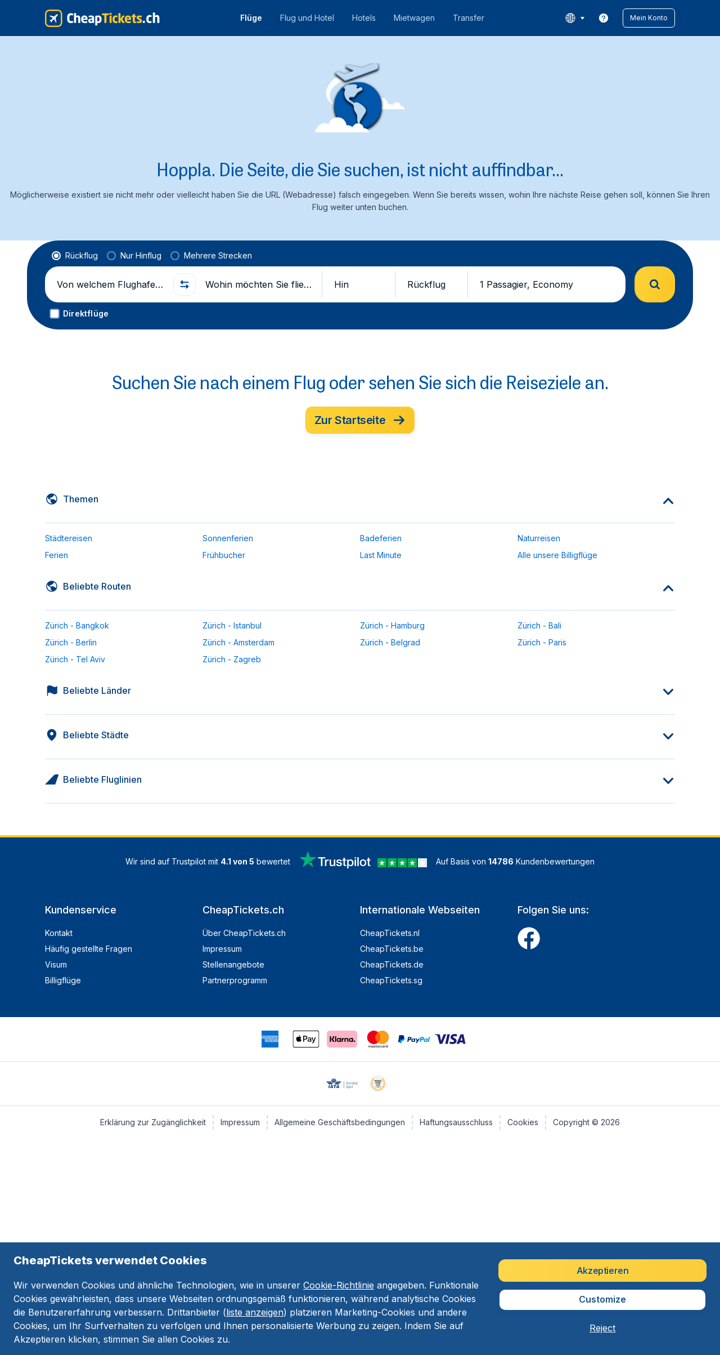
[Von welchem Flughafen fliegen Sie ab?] (110, 284)
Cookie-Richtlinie (338, 1285)
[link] (603, 18)
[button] (649, 18)
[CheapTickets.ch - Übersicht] (102, 18)
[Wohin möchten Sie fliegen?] (259, 284)
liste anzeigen (255, 1312)
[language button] (574, 18)
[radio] (75, 255)
